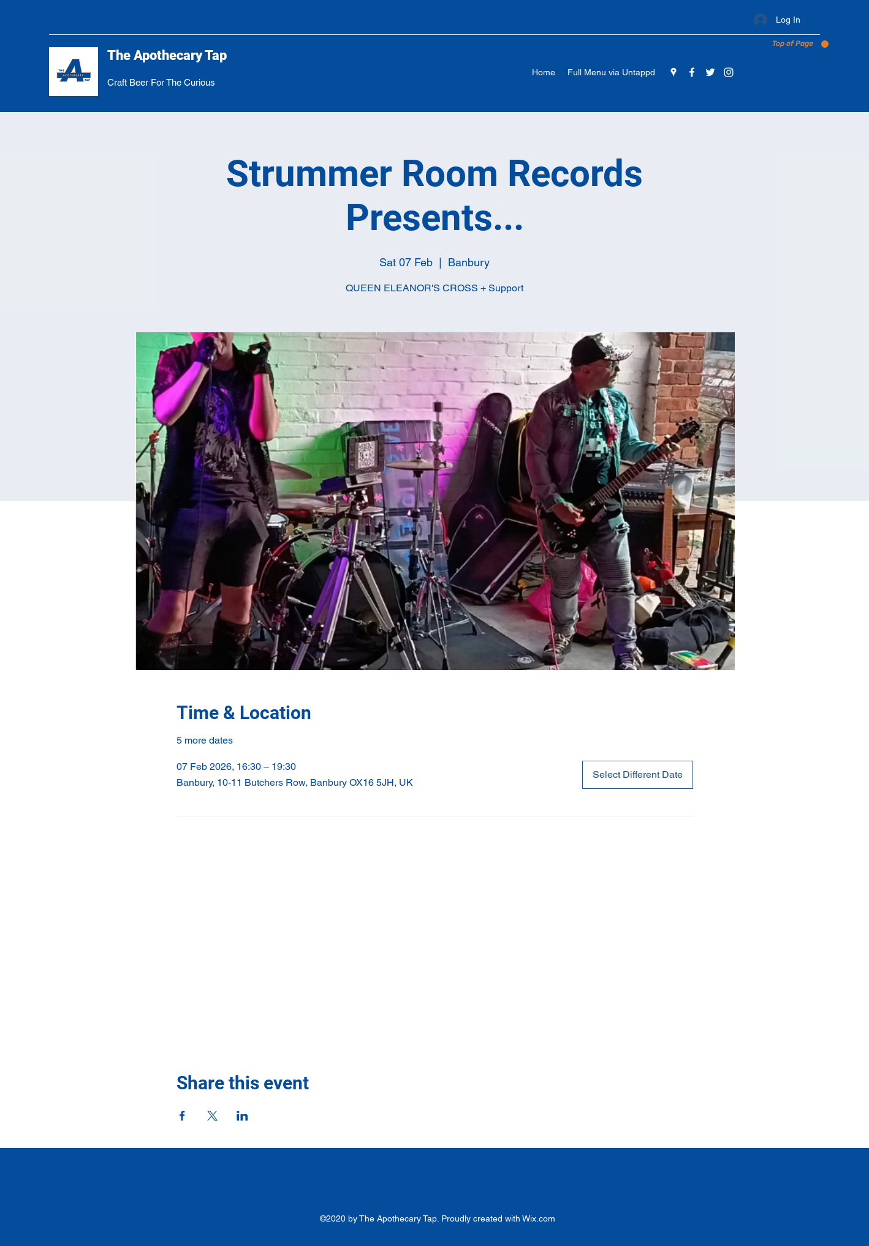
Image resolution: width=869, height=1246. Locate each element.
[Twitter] (710, 72)
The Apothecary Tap (167, 55)
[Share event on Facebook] (182, 1116)
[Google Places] (673, 72)
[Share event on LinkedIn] (242, 1116)
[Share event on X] (212, 1116)
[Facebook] (692, 72)
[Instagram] (729, 72)
